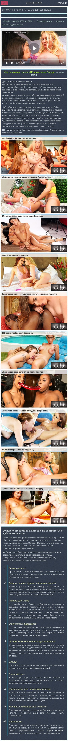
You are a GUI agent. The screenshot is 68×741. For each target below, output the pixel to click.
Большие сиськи (44, 21)
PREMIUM (62, 3)
